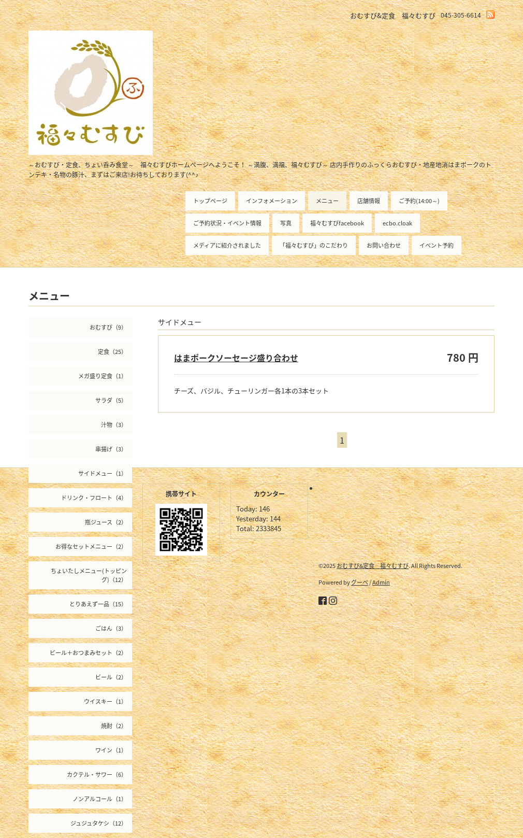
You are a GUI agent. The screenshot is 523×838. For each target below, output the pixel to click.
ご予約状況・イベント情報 (227, 223)
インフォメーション (271, 200)
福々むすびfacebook (337, 223)
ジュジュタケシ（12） (98, 823)
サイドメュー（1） (102, 473)
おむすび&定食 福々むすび (373, 565)
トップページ (210, 200)
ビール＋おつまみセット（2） (88, 652)
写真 (286, 223)
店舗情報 (368, 200)
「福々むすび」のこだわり (314, 245)
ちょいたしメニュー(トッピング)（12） (89, 575)
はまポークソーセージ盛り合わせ (236, 357)
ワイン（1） (111, 750)
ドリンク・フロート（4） (94, 497)
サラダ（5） (111, 400)
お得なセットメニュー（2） (91, 546)
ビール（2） (111, 677)
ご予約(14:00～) (419, 200)
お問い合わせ (384, 245)
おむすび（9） (108, 327)
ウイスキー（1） (105, 701)
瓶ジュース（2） (106, 522)
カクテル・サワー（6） (97, 774)
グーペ (359, 582)
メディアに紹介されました (227, 245)
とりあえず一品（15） (98, 604)
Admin (381, 582)
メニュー (327, 200)
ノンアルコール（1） (99, 798)
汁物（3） (114, 424)
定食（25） (112, 351)
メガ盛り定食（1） (102, 376)
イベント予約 (436, 245)
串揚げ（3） (111, 449)
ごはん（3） (111, 628)
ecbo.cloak (397, 223)
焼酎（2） (114, 725)
